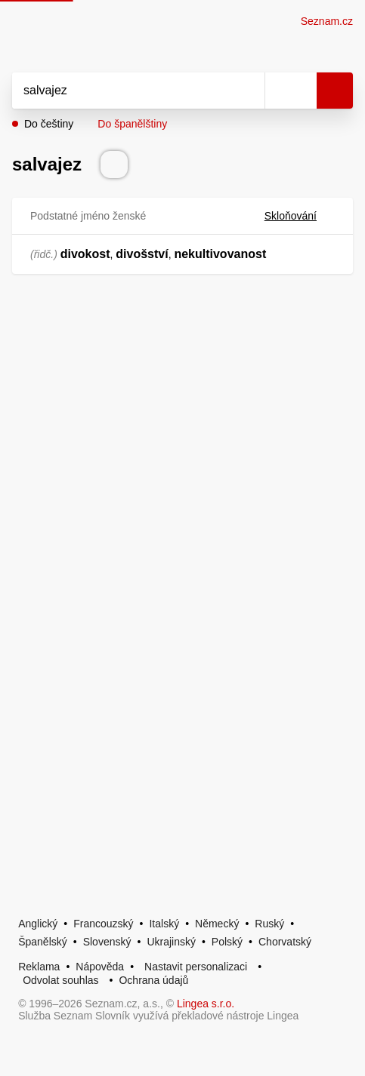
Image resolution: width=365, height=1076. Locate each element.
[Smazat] (247, 90)
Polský (227, 942)
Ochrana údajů (153, 980)
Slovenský (107, 942)
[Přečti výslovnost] (114, 164)
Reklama (39, 967)
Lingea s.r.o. (205, 1004)
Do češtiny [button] (48, 124)
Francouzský (103, 924)
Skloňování (299, 216)
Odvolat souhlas (60, 980)
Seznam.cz (327, 21)
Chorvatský (284, 942)
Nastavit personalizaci (195, 967)
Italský (164, 924)
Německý (217, 924)
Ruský (269, 924)
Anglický (37, 924)
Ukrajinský (171, 942)
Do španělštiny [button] (132, 124)
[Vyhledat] (121, 90)
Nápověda (100, 967)
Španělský (42, 942)
